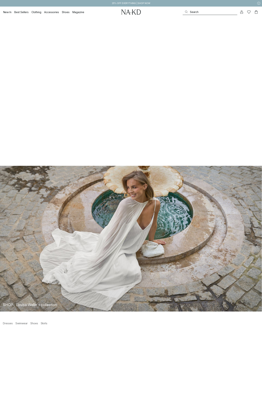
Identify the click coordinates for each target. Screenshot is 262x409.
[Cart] (256, 12)
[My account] (242, 12)
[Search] (210, 12)
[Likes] (249, 12)
